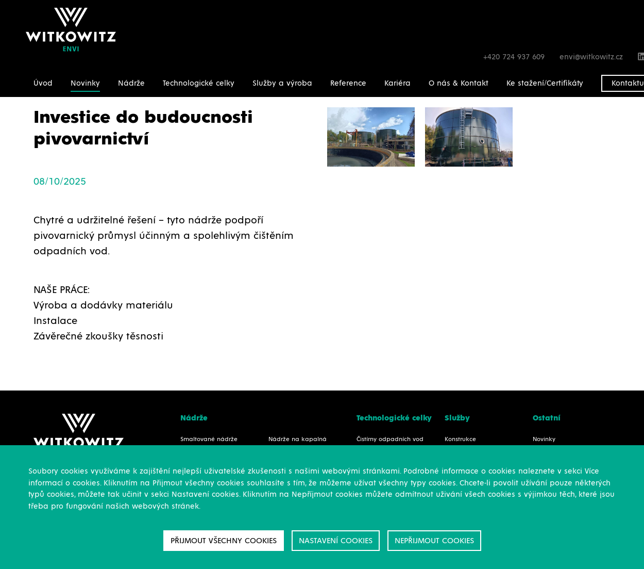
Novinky (85, 83)
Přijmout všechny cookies (224, 541)
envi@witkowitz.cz (592, 57)
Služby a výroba (282, 83)
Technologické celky (198, 83)
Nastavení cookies (335, 541)
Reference (348, 83)
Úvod (43, 83)
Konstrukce (460, 439)
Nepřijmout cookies (434, 541)
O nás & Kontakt (458, 83)
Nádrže (131, 83)
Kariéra (397, 83)
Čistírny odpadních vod (390, 439)
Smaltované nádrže (209, 439)
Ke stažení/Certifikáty (544, 83)
